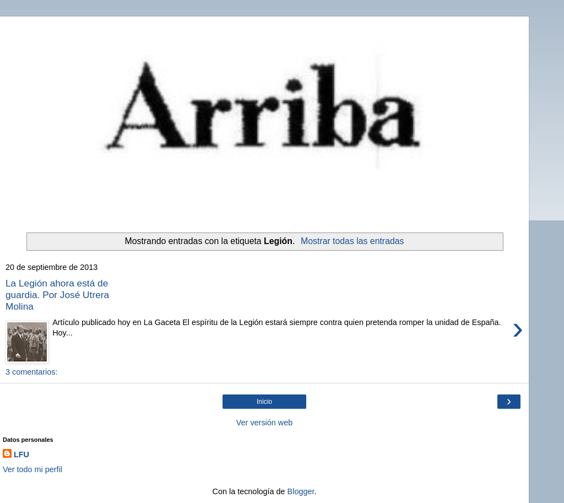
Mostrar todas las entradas (352, 241)
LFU (21, 454)
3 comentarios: (31, 371)
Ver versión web (264, 422)
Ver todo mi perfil (32, 469)
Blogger (301, 491)
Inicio (264, 401)
